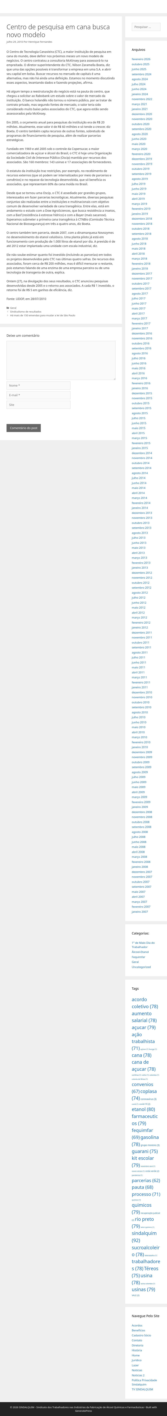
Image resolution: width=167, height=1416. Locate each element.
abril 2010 (138, 732)
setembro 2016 (141, 348)
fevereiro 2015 (141, 443)
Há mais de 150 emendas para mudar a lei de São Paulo (42, 315)
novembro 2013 (142, 518)
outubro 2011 (140, 642)
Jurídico (137, 1360)
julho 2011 (138, 657)
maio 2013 (138, 548)
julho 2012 (138, 597)
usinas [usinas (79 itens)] (143, 1289)
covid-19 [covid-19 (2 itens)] (144, 1103)
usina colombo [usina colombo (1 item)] (148, 1283)
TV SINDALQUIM (142, 1389)
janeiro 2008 (140, 867)
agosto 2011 (140, 652)
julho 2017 (138, 298)
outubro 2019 (140, 169)
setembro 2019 (141, 174)
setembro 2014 (141, 468)
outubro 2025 (140, 64)
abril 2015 (138, 433)
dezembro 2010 (142, 692)
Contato (137, 1340)
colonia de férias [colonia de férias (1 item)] (140, 1079)
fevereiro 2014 (141, 503)
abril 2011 (138, 672)
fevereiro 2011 (141, 682)
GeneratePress (83, 1410)
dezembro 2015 (142, 393)
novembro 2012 (142, 577)
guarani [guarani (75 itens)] (145, 1151)
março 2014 (139, 498)
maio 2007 (138, 892)
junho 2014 (139, 483)
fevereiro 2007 (141, 906)
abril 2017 (138, 313)
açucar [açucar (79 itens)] (144, 1027)
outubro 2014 (140, 463)
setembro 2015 (141, 408)
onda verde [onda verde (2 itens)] (152, 1171)
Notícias (137, 1370)
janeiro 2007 (140, 912)
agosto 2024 (140, 79)
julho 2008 (138, 837)
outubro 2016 (140, 343)
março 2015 (139, 438)
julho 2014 (138, 478)
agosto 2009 (140, 772)
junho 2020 (139, 139)
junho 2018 (139, 244)
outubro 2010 (140, 702)
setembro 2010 (141, 707)
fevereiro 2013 (141, 563)
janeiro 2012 (140, 627)
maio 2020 (138, 144)
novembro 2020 (142, 119)
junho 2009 (139, 782)
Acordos (137, 1325)
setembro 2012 (141, 587)
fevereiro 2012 (141, 622)
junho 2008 (139, 842)
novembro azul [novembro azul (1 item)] (148, 1166)
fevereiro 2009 (141, 802)
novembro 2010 (142, 697)
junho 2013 (139, 543)
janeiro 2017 (140, 328)
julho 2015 (138, 418)
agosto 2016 (140, 353)
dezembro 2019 (142, 159)
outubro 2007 (140, 882)
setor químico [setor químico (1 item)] (147, 1227)
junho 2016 (139, 363)
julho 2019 (138, 184)
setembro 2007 (141, 887)
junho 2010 (139, 722)
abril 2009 (138, 792)
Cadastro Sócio (141, 1335)
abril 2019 (138, 199)
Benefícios (138, 1330)
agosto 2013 (140, 533)
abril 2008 (138, 852)
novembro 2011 (142, 637)
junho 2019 (139, 189)
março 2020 (139, 149)
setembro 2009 (141, 767)
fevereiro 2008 (141, 862)
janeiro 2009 (140, 807)
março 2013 (139, 558)
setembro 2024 (141, 74)
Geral (13, 307)
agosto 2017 (140, 293)
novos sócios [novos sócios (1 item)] (138, 1171)
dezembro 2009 (142, 752)
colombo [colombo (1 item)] (154, 1075)
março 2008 (139, 857)
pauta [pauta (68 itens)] (142, 1187)
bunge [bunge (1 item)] (153, 1049)
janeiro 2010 (140, 747)
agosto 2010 (140, 712)
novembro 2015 (142, 398)
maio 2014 (138, 488)
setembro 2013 (141, 528)
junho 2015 (139, 423)
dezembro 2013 (142, 513)
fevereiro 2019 (141, 209)
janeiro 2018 (140, 268)
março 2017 (139, 318)
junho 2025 (139, 69)
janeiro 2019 (140, 214)
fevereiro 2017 (141, 323)
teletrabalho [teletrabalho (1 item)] (151, 1255)
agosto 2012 (140, 592)
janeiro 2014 (140, 508)
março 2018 (139, 258)
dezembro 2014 (142, 453)
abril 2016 (138, 373)
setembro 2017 (141, 288)
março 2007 (139, 902)
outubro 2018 (140, 228)
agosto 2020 (140, 134)
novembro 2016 (142, 338)
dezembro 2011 (142, 632)
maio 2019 (138, 194)
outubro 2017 (140, 283)
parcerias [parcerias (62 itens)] (146, 1180)
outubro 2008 (140, 822)
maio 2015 (138, 428)
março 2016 (139, 378)
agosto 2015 (140, 413)
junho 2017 (139, 303)
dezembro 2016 (142, 333)
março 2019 (139, 204)
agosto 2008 (140, 832)
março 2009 (139, 797)
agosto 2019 (140, 179)
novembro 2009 (142, 757)
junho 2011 (139, 662)
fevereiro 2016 (141, 383)
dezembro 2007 (142, 872)
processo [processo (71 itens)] (146, 1194)
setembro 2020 (141, 129)
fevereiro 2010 (141, 742)
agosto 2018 (140, 238)
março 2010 (139, 737)
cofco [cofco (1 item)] (145, 1075)
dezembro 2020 (142, 114)
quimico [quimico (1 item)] (136, 1200)
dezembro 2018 (142, 218)
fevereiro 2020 (141, 154)
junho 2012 (139, 602)
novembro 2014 (142, 458)
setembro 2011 (141, 647)
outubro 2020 (140, 124)
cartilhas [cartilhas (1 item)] (136, 1075)
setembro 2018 (141, 234)
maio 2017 (138, 308)
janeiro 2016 (140, 388)
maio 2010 (138, 727)
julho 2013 (138, 538)
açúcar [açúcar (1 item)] (144, 1049)
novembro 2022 (142, 99)
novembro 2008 (142, 817)
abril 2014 (138, 493)
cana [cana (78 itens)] (142, 1055)
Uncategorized (141, 967)
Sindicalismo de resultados (25, 311)
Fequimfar (138, 957)
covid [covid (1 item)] (135, 1104)
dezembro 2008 (142, 812)
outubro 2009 (140, 762)
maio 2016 (138, 368)
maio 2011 (138, 667)
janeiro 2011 (140, 687)
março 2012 (139, 617)
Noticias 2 (138, 1375)
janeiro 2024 (140, 94)
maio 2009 (138, 787)
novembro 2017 (142, 278)
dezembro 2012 (142, 573)
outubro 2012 (140, 583)
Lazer (135, 1365)
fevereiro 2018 (141, 263)
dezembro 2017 (142, 273)
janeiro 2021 (140, 109)
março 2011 (139, 677)
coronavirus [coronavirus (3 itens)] (149, 1099)
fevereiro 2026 (141, 59)
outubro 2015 (140, 403)
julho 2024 (138, 84)
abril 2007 (138, 897)
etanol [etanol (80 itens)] (143, 1109)
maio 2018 (138, 248)
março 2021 (139, 104)
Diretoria (137, 1345)
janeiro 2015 (140, 448)
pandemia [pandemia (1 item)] (137, 1175)
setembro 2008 (141, 827)
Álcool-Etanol (140, 952)
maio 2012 (138, 607)
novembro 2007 (142, 877)
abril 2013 (138, 553)
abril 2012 (138, 612)
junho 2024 (139, 89)
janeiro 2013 (140, 567)
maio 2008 (138, 847)
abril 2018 (138, 253)
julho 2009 (138, 777)
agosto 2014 (140, 473)
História (137, 1350)
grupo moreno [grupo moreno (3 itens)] (150, 1145)
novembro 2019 (142, 164)
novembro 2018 (142, 224)
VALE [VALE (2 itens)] (135, 1295)
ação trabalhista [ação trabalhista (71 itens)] (143, 1041)
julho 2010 (138, 717)
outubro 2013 (140, 523)
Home (136, 1355)
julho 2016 (138, 358)
